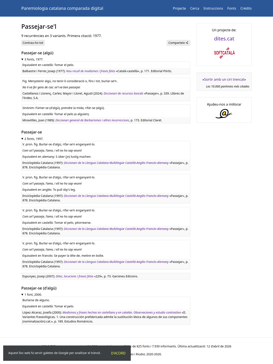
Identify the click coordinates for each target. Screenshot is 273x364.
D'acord (118, 353)
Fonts (231, 8)
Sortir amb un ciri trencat (224, 79)
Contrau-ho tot (33, 43)
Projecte (179, 8)
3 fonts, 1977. (34, 59)
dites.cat (224, 38)
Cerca (194, 8)
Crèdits (246, 8)
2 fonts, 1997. (34, 139)
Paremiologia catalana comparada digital (62, 8)
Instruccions (213, 8)
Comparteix (178, 43)
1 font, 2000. (33, 294)
